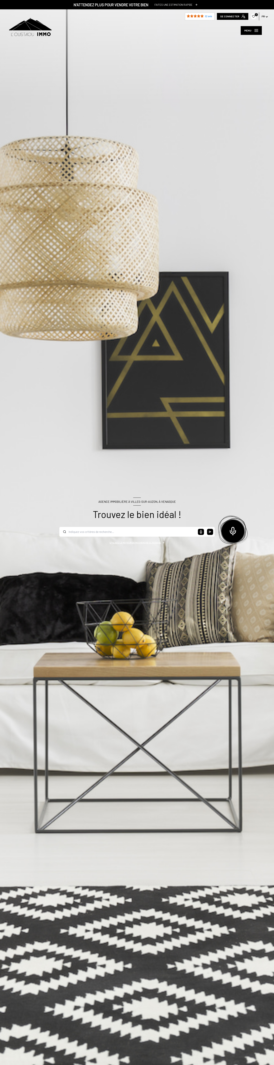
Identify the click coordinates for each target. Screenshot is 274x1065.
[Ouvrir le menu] (251, 30)
